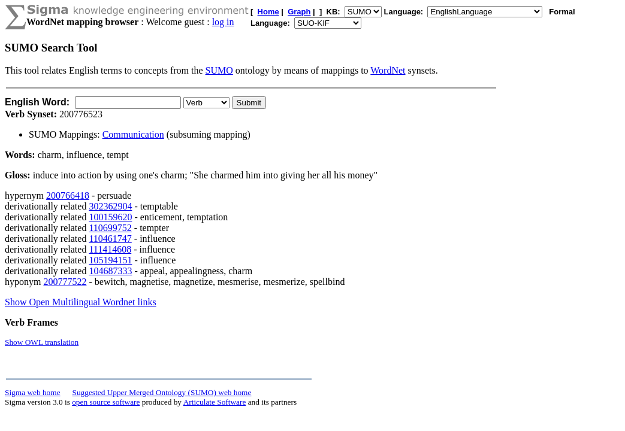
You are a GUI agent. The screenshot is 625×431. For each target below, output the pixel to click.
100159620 (110, 217)
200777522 (64, 282)
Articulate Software (214, 401)
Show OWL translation (41, 342)
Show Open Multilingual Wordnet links (80, 302)
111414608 (110, 249)
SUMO (219, 70)
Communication (133, 134)
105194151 (110, 260)
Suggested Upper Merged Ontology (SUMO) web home (162, 392)
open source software (106, 401)
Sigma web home (33, 392)
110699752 (110, 228)
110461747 (110, 238)
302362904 (110, 206)
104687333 (110, 271)
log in (223, 22)
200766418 (67, 195)
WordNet (387, 70)
